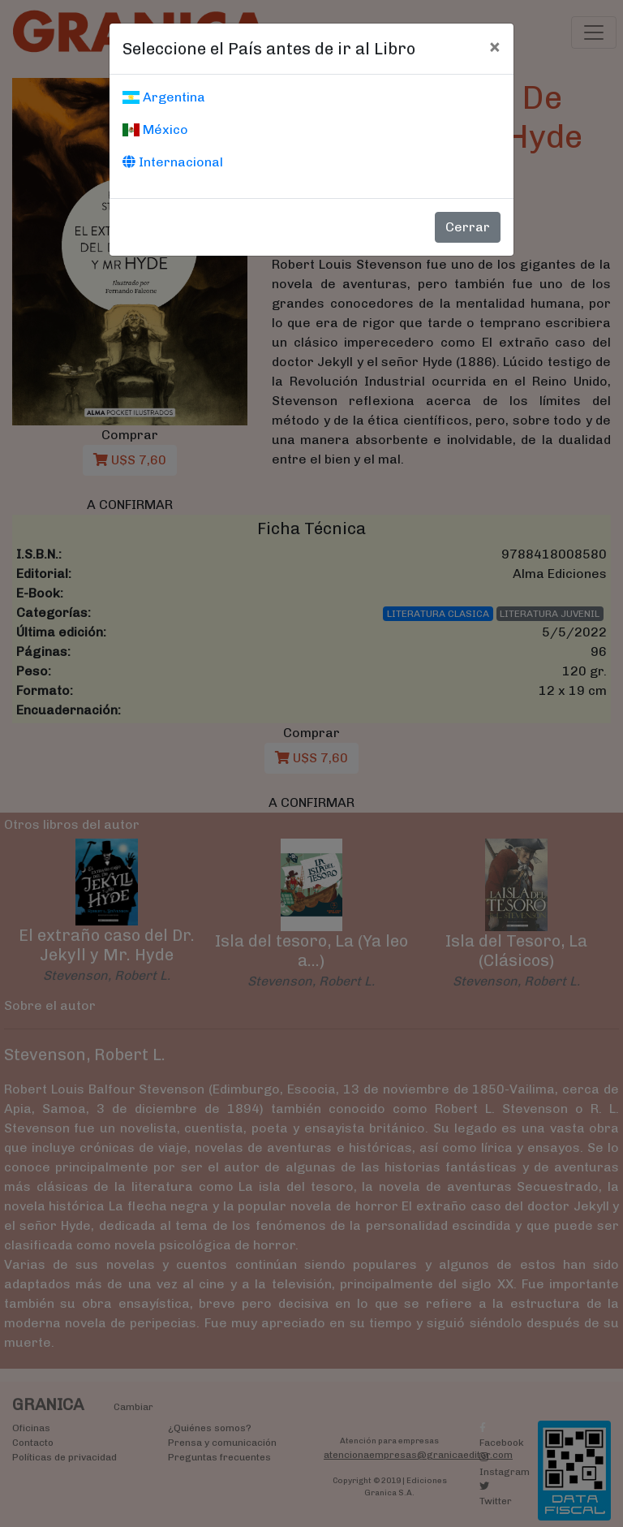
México (155, 129)
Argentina (163, 97)
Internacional (172, 162)
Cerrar (467, 227)
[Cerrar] (494, 46)
